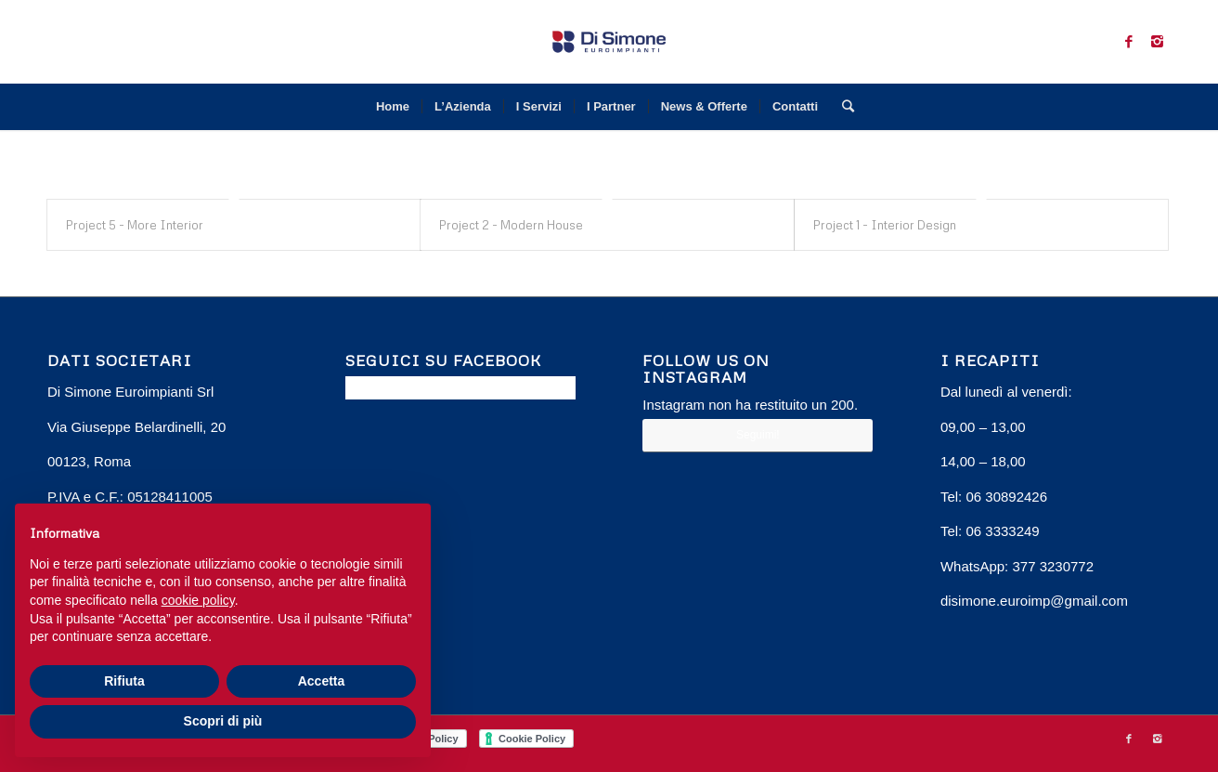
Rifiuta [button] (124, 681)
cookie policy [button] (198, 600)
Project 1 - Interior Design (884, 224)
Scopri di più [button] (223, 720)
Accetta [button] (321, 681)
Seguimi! (758, 434)
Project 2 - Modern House (511, 224)
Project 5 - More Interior (134, 224)
